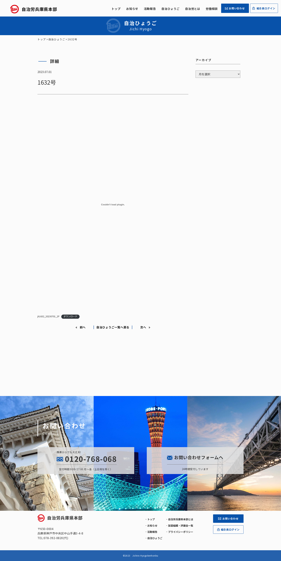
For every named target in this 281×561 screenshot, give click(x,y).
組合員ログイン (266, 8)
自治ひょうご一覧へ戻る (112, 327)
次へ (143, 327)
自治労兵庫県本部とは (180, 519)
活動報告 (150, 8)
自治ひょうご (170, 8)
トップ (115, 8)
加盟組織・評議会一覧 (180, 525)
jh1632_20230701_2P (48, 316)
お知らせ (132, 8)
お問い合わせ (237, 8)
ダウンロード (70, 316)
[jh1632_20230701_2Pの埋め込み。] (112, 204)
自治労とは (192, 8)
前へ (83, 327)
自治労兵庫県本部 (60, 518)
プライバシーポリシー (180, 532)
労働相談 (212, 8)
